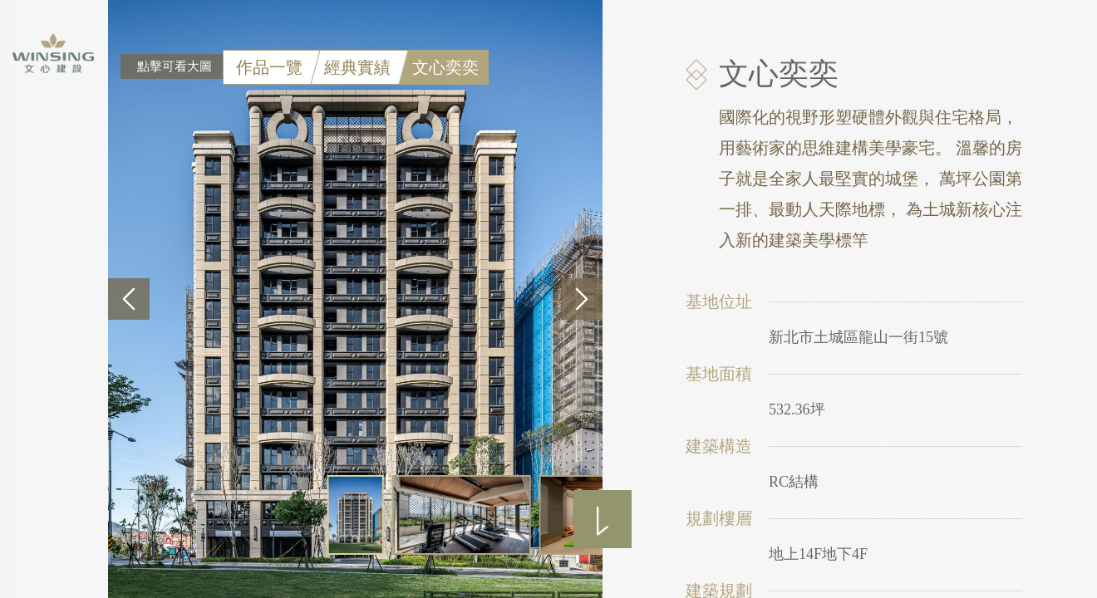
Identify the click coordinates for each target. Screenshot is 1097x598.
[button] (129, 299)
